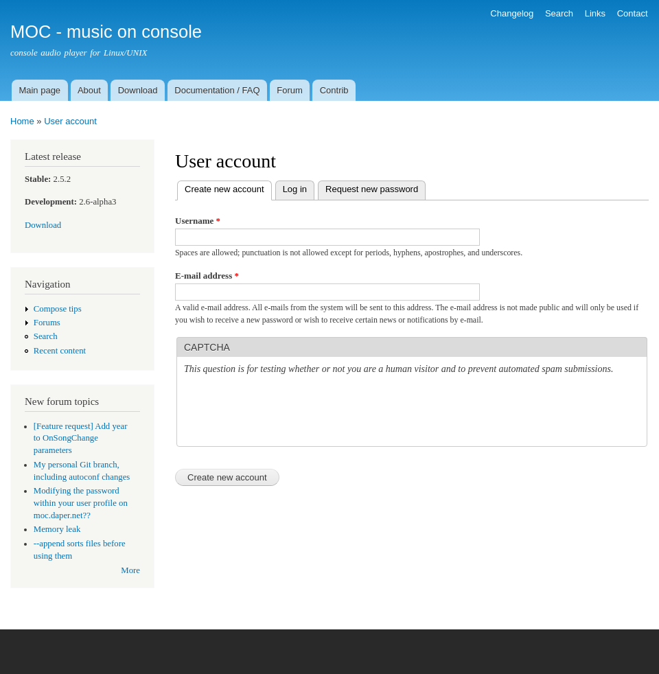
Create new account (228, 187)
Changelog (511, 13)
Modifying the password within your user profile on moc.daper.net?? (81, 503)
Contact (632, 13)
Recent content (60, 351)
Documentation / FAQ (216, 90)
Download (138, 90)
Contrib (334, 90)
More (130, 570)
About (89, 90)
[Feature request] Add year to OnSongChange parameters (81, 438)
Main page (39, 90)
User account (70, 121)
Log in (295, 189)
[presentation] (288, 412)
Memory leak (57, 529)
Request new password (371, 189)
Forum (290, 90)
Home (22, 121)
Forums (47, 322)
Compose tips (58, 309)
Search (559, 13)
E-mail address (207, 275)
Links (595, 13)
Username (197, 221)
